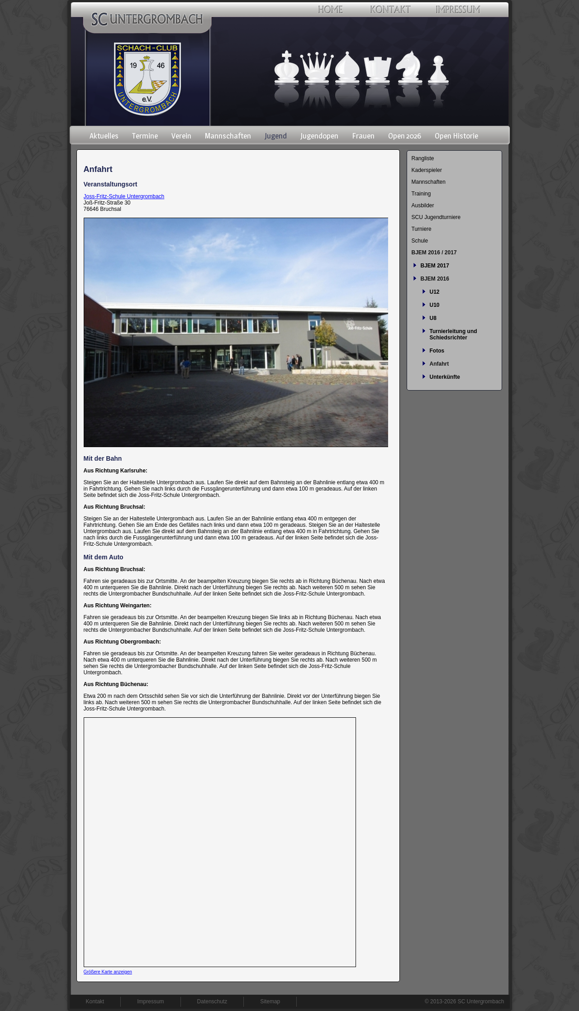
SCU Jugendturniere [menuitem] (436, 217)
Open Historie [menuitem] (456, 135)
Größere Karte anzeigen (108, 971)
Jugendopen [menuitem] (319, 135)
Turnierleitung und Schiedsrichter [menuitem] (453, 334)
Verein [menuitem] (181, 135)
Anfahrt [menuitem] (439, 364)
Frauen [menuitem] (363, 135)
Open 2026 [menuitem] (404, 135)
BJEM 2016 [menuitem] (435, 279)
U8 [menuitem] (433, 318)
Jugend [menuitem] (276, 135)
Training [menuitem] (421, 194)
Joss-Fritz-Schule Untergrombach (124, 196)
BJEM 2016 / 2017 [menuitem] (434, 252)
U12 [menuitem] (435, 292)
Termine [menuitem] (145, 135)
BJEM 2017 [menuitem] (435, 265)
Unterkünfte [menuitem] (445, 377)
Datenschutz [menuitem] (212, 1001)
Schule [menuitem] (420, 241)
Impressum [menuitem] (150, 1001)
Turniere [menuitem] (422, 229)
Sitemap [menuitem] (270, 1001)
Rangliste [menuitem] (423, 158)
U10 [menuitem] (435, 305)
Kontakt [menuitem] (95, 1001)
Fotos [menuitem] (437, 351)
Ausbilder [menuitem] (423, 205)
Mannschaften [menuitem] (228, 135)
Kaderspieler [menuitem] (427, 170)
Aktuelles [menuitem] (104, 135)
